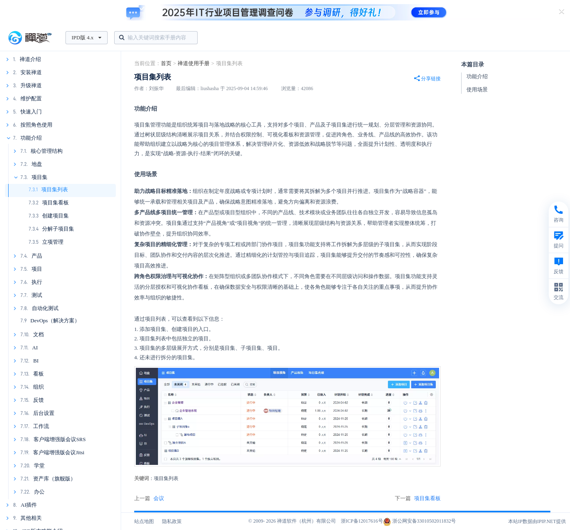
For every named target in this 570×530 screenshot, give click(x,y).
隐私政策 (172, 521)
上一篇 (149, 498)
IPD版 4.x (86, 37)
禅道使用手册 (194, 63)
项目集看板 (55, 202)
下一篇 (418, 498)
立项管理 (52, 242)
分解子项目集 (58, 229)
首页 (166, 63)
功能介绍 (477, 76)
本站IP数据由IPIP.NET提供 (537, 521)
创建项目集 (55, 216)
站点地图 (144, 521)
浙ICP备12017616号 (362, 521)
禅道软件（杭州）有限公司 (306, 521)
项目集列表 (54, 189)
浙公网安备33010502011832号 (419, 521)
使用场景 (477, 89)
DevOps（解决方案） (55, 320)
